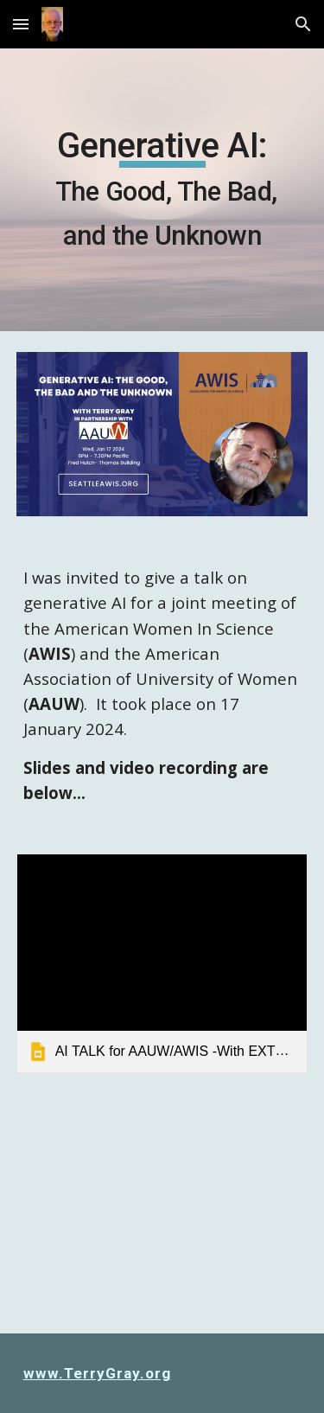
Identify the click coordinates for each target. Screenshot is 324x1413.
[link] (162, 963)
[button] (20, 24)
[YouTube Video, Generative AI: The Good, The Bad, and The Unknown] (162, 1214)
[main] (162, 190)
